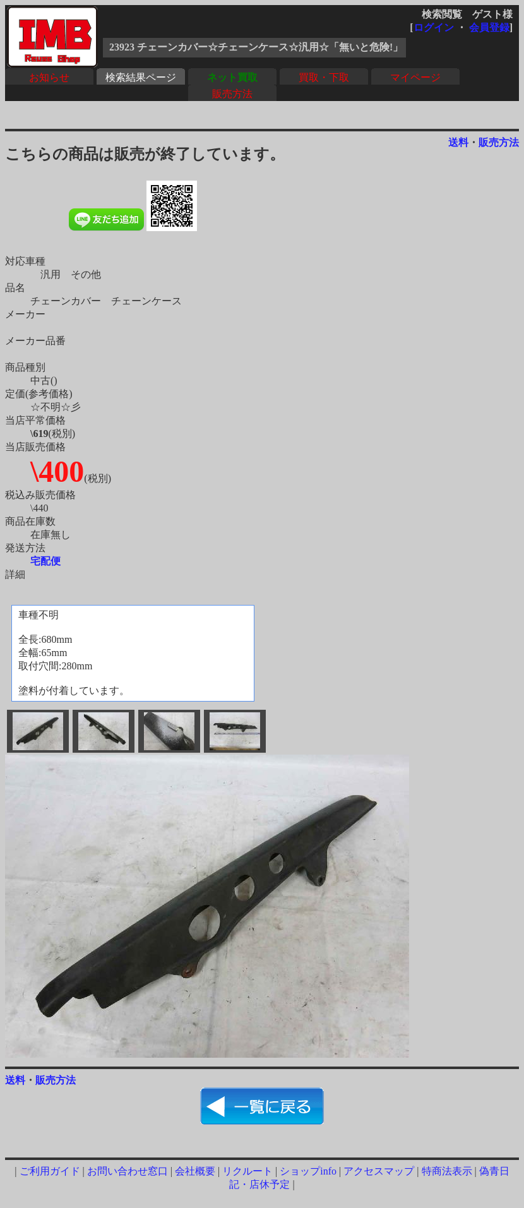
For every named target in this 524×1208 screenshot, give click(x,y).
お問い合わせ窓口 (127, 1171)
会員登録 (489, 27)
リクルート (247, 1171)
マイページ (415, 77)
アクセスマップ (378, 1171)
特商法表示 (447, 1171)
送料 (458, 142)
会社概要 (195, 1171)
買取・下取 (324, 77)
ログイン (434, 27)
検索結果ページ (140, 77)
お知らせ (49, 77)
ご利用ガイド (50, 1171)
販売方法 (232, 93)
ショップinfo (308, 1171)
